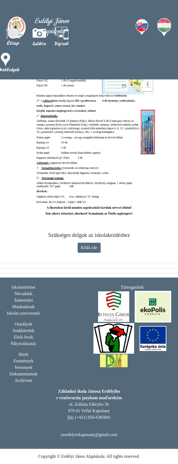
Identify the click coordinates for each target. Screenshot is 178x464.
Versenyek (23, 367)
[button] (61, 36)
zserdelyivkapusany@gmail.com (89, 434)
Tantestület (23, 300)
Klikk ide (89, 247)
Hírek (23, 354)
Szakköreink (23, 330)
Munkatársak (23, 306)
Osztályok (23, 324)
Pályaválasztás (23, 343)
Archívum (23, 380)
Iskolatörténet (23, 287)
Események (24, 361)
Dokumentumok (23, 374)
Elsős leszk (23, 337)
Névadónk (24, 293)
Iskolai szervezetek (23, 313)
